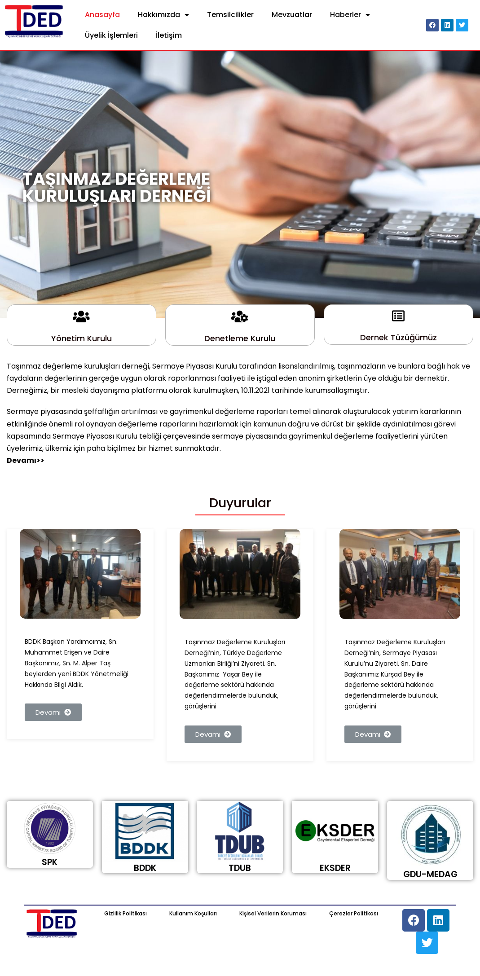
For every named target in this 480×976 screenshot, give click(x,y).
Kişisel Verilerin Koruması (273, 913)
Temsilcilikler (230, 14)
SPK (49, 862)
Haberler (350, 15)
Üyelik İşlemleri (111, 35)
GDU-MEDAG (430, 874)
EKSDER (335, 868)
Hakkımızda (163, 15)
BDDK (145, 868)
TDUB (240, 868)
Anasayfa (102, 14)
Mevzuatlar (292, 14)
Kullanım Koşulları (193, 913)
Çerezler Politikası (353, 913)
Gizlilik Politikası (125, 913)
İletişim (169, 35)
